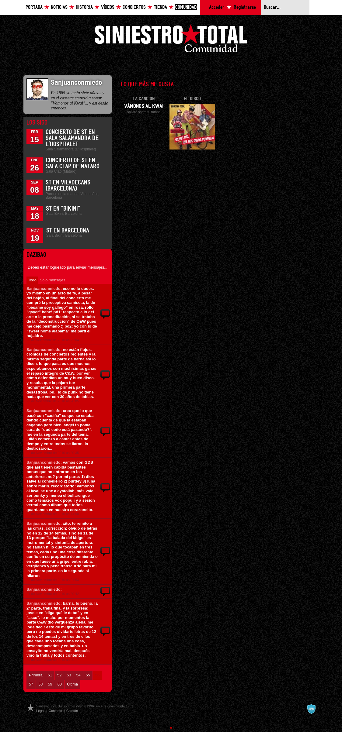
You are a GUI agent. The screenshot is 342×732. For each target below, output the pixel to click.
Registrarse (245, 7)
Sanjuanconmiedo (43, 288)
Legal (40, 711)
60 (60, 684)
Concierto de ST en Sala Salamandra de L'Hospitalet (72, 138)
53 (69, 675)
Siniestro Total (171, 40)
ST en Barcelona (67, 230)
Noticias (59, 7)
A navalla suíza (311, 709)
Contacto (55, 711)
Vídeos (107, 7)
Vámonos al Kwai (143, 106)
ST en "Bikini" (63, 208)
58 (40, 684)
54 (78, 675)
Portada (34, 7)
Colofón (72, 711)
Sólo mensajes (52, 280)
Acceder (216, 7)
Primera (36, 675)
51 (50, 675)
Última (72, 684)
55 (88, 675)
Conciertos (134, 7)
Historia (84, 7)
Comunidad (186, 7)
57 (31, 684)
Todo (32, 280)
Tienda (160, 7)
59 (50, 684)
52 (59, 675)
